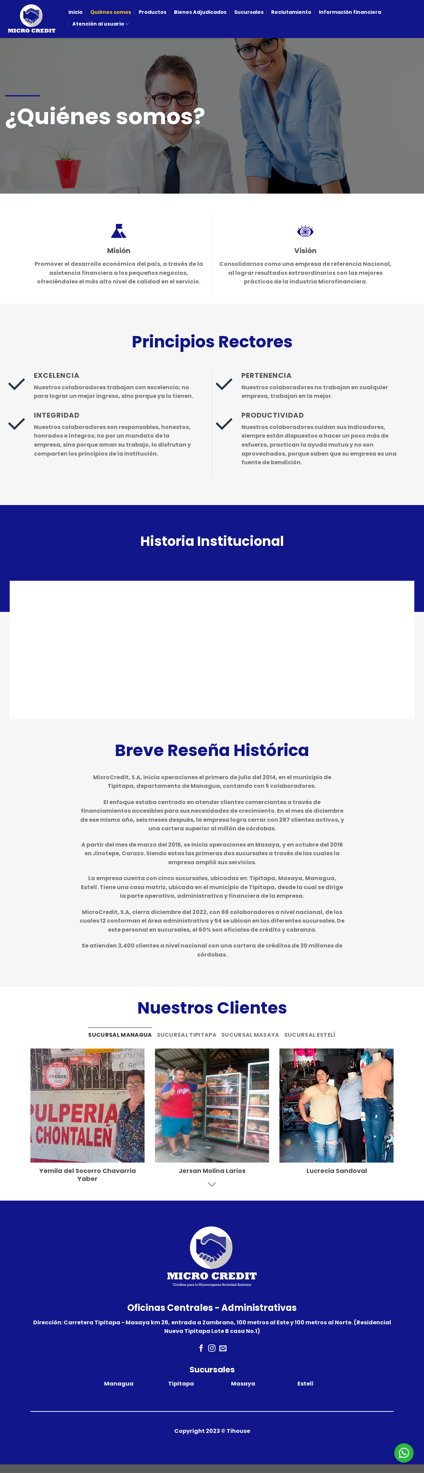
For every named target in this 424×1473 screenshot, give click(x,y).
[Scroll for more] (212, 1185)
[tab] (120, 1035)
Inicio (75, 12)
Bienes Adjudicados (200, 12)
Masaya (243, 1384)
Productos (152, 12)
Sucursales (249, 12)
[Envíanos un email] (223, 1349)
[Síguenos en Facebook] (201, 1349)
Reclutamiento (291, 12)
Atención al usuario (100, 23)
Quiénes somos (110, 12)
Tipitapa (181, 1384)
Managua (118, 1384)
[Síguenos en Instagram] (211, 1349)
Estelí (305, 1384)
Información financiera (350, 12)
